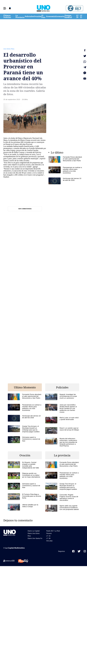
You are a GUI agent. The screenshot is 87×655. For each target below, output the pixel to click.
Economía (50, 16)
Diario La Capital (34, 531)
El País (43, 16)
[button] (4, 8)
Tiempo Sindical (68, 16)
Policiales (29, 16)
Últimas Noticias (7, 16)
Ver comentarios (24, 209)
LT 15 (81, 16)
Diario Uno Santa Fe (35, 538)
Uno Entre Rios (8, 49)
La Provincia (20, 16)
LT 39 (77, 16)
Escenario (59, 16)
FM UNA (49, 541)
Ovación (37, 16)
